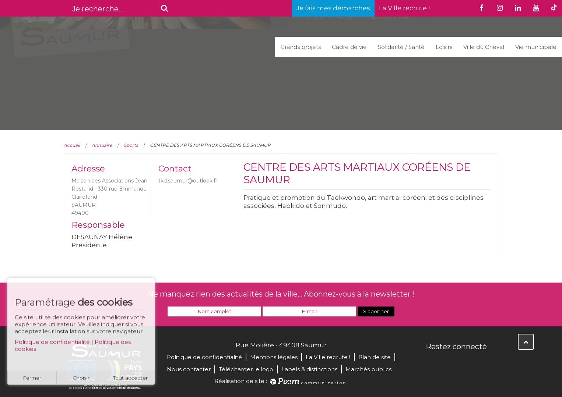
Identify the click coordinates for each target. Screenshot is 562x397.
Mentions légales (274, 357)
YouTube (464, 362)
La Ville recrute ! (404, 8)
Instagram (480, 362)
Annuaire (102, 145)
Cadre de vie (349, 46)
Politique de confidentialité (52, 345)
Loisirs (444, 46)
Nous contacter (189, 369)
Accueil (72, 145)
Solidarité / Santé (401, 46)
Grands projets (301, 46)
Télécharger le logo (246, 369)
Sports (131, 145)
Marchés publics (368, 369)
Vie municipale (535, 46)
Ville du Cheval (483, 46)
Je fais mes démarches (333, 8)
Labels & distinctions (309, 369)
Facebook (432, 362)
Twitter (448, 362)
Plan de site (374, 357)
